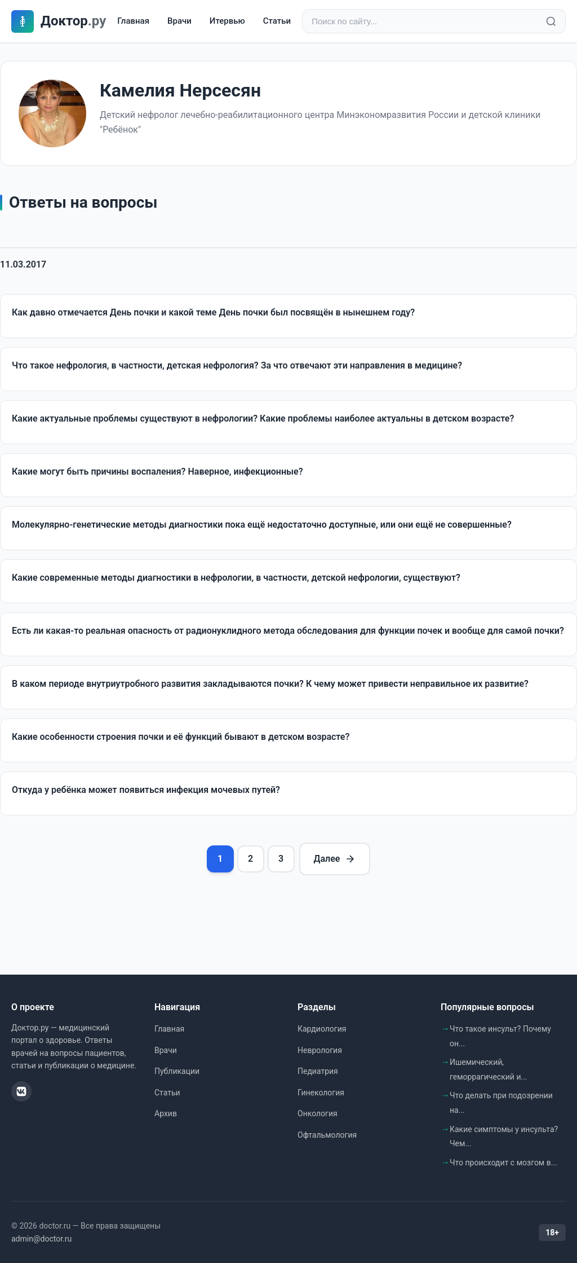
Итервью (227, 21)
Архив (165, 1113)
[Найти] (551, 21)
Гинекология (321, 1092)
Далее (335, 859)
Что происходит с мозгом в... (503, 1162)
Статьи (277, 21)
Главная (133, 21)
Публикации (176, 1071)
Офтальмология (327, 1134)
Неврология (320, 1050)
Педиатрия (318, 1071)
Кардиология (322, 1028)
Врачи (179, 21)
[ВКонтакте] (21, 1091)
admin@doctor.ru (41, 1238)
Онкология (318, 1113)
